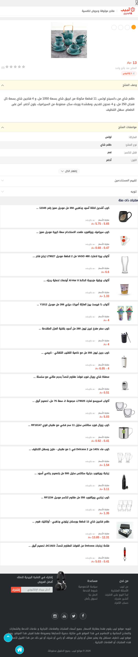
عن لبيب (124, 586)
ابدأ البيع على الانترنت (116, 594)
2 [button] (127, 27)
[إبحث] (136, 2)
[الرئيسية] (19, 649)
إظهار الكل (69, 171)
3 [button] (120, 27)
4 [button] (114, 27)
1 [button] (133, 27)
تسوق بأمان (90, 598)
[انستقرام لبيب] (55, 616)
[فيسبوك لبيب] (83, 616)
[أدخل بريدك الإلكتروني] (37, 590)
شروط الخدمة (90, 590)
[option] (69, 40)
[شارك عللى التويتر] (73, 616)
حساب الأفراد (121, 602)
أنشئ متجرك (121, 598)
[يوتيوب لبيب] (64, 616)
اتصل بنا (93, 594)
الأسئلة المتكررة (119, 590)
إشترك (16, 590)
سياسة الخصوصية (87, 586)
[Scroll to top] (8, 637)
